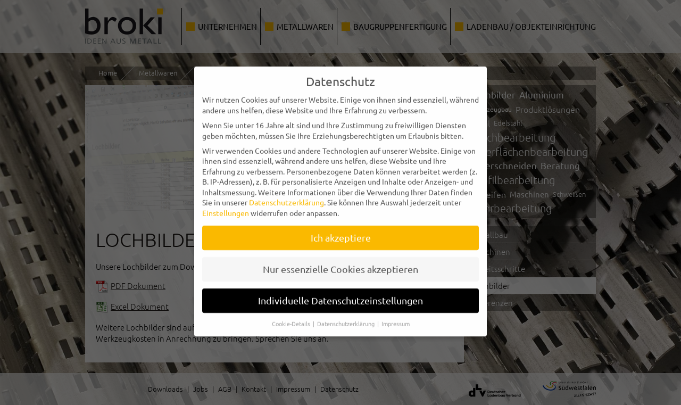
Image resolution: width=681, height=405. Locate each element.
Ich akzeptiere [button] (341, 228)
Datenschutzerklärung (286, 192)
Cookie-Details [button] (292, 314)
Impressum (395, 314)
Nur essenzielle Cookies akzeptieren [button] (340, 259)
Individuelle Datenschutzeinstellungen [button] (340, 290)
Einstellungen (225, 203)
